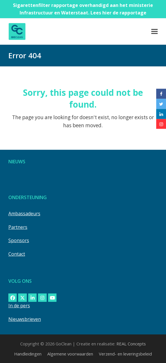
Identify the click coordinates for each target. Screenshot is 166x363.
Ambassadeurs (24, 213)
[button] (154, 31)
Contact (16, 254)
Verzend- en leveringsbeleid (125, 354)
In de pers (19, 305)
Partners (17, 227)
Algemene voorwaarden (70, 354)
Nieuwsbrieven (24, 319)
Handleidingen (28, 354)
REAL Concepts (131, 344)
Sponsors (18, 240)
